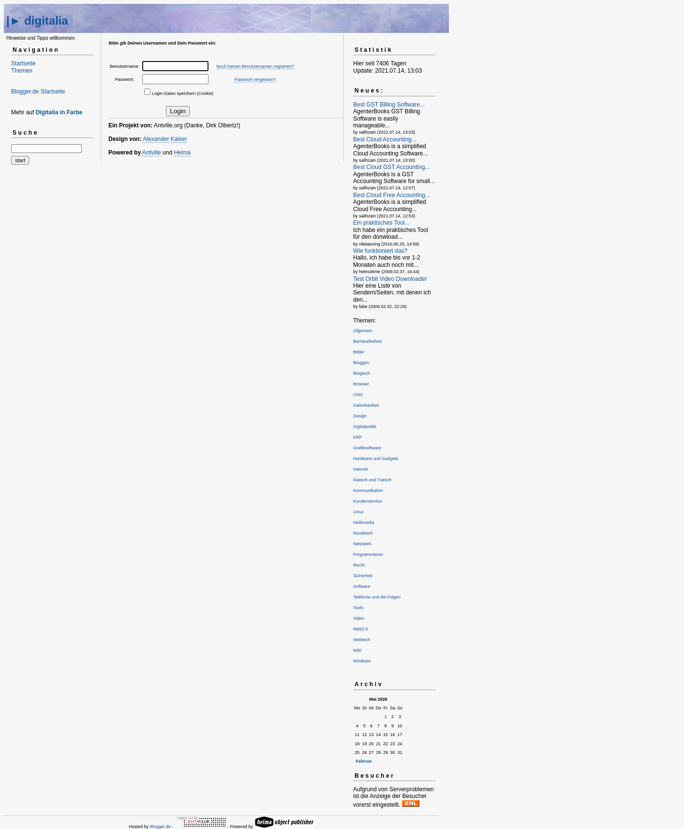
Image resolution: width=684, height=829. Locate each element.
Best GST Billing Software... (389, 104)
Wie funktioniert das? (380, 250)
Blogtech (361, 373)
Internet (360, 469)
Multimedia (363, 522)
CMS (358, 394)
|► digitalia (37, 20)
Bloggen (361, 362)
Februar (364, 761)
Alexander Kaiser (165, 139)
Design (360, 416)
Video (358, 618)
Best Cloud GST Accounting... (391, 167)
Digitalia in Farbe (59, 112)
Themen (21, 70)
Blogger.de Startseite (38, 91)
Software (362, 586)
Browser (361, 384)
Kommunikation (368, 490)
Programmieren (368, 554)
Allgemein (362, 330)
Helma (182, 152)
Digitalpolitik (364, 426)
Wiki (357, 650)
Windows (362, 661)
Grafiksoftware (367, 447)
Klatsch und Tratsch (372, 479)
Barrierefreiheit (367, 341)
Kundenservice (367, 501)
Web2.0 (360, 629)
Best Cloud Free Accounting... (391, 195)
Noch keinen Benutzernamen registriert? (255, 66)
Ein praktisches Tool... (381, 222)
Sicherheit (362, 575)
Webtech (361, 639)
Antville (151, 152)
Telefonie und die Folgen (377, 597)
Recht (359, 565)
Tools (358, 607)
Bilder (358, 352)
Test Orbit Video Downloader (390, 279)
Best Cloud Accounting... (384, 139)
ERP (357, 437)
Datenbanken (366, 405)
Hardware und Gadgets (375, 458)
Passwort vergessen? (255, 79)
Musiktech (363, 533)
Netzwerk (362, 543)
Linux (358, 511)
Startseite (23, 63)
